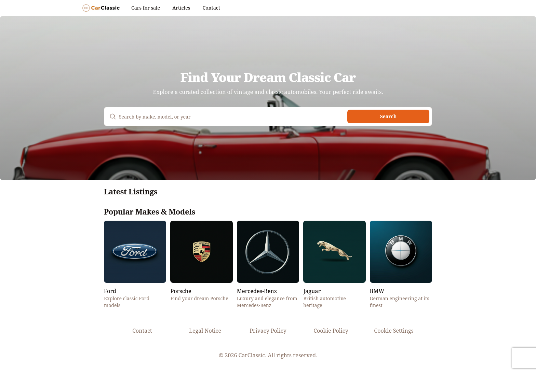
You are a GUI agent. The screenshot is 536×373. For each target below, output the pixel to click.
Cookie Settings (393, 330)
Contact (211, 7)
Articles (181, 7)
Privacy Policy (268, 330)
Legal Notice (205, 330)
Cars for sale (145, 7)
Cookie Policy (330, 330)
